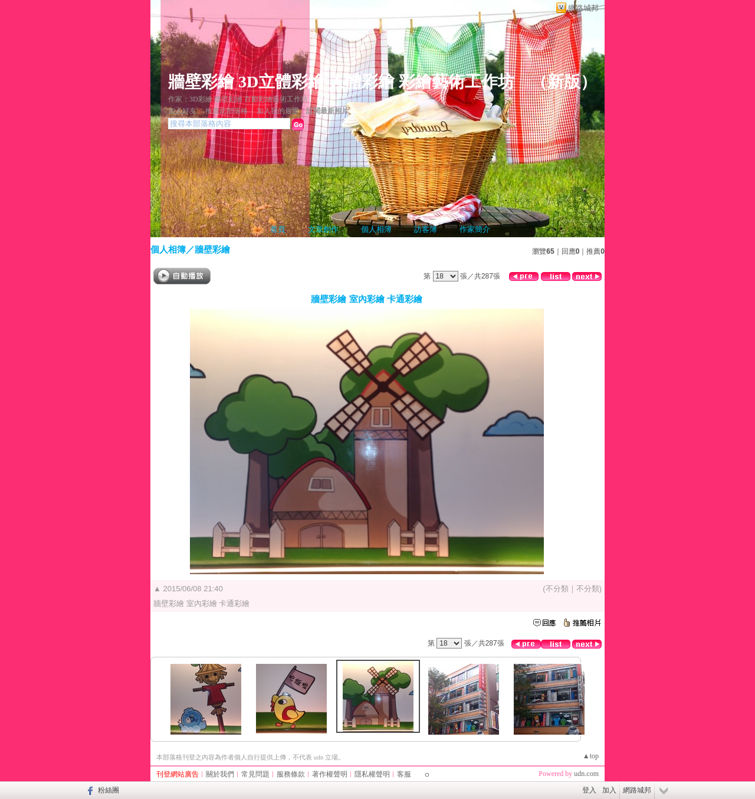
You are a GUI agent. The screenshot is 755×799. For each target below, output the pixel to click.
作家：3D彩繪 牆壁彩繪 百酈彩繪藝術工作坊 (238, 99)
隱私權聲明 (372, 774)
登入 (589, 790)
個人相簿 (376, 229)
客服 (404, 774)
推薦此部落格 (226, 111)
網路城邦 (583, 8)
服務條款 (291, 774)
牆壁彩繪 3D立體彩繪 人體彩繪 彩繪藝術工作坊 (341, 82)
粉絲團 (108, 790)
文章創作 (323, 229)
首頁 (277, 229)
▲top (591, 756)
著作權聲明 (329, 774)
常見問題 (255, 774)
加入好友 (182, 111)
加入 (609, 790)
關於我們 (220, 774)
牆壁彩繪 (212, 249)
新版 (563, 82)
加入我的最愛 (278, 111)
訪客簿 (425, 229)
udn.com (586, 773)
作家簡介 (474, 229)
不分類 (557, 588)
